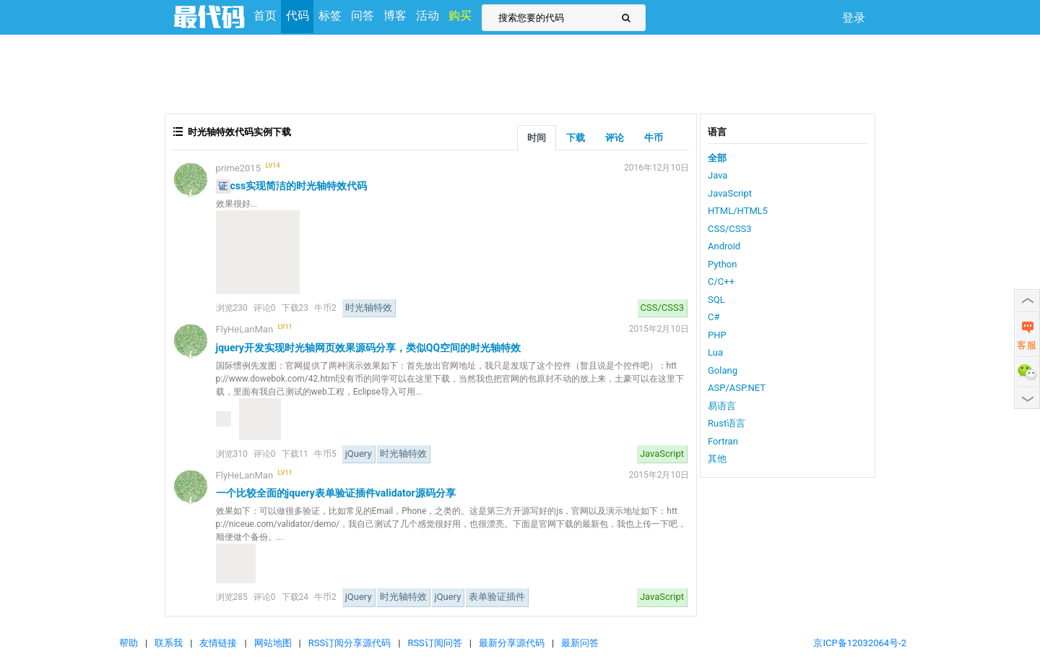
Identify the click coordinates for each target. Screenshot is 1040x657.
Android (724, 246)
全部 (717, 158)
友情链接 (218, 642)
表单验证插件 (497, 596)
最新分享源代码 (512, 642)
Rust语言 (726, 423)
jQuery (358, 453)
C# (713, 317)
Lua (715, 352)
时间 (536, 137)
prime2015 (238, 168)
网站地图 (273, 642)
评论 (614, 137)
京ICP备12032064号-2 (859, 642)
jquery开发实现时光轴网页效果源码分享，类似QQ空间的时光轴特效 (368, 347)
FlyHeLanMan (245, 329)
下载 (575, 137)
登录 (853, 18)
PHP (717, 335)
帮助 (128, 642)
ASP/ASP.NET (737, 387)
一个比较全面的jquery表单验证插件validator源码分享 (336, 493)
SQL (716, 299)
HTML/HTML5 (738, 210)
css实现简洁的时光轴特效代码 (299, 186)
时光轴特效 (368, 307)
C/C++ (721, 281)
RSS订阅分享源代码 (349, 642)
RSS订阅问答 (434, 642)
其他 (717, 458)
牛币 (653, 137)
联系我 (169, 642)
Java (717, 175)
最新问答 (580, 642)
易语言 (722, 405)
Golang (722, 370)
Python (722, 264)
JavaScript (662, 453)
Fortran (723, 441)
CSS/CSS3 (662, 307)
